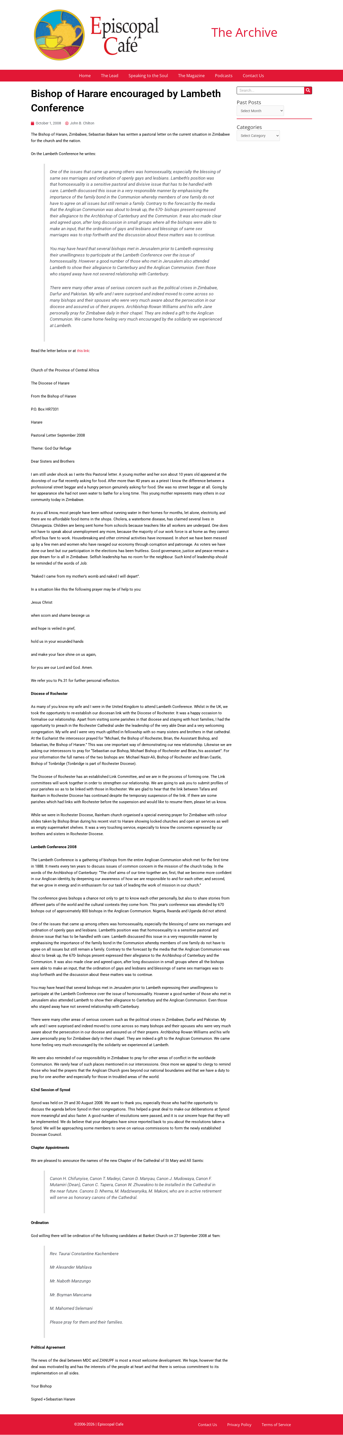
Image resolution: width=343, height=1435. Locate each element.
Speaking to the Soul (148, 75)
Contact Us (253, 75)
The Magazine (191, 75)
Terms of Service (276, 1424)
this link (83, 351)
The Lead (109, 75)
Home (85, 75)
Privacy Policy (239, 1424)
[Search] (308, 90)
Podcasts (224, 75)
